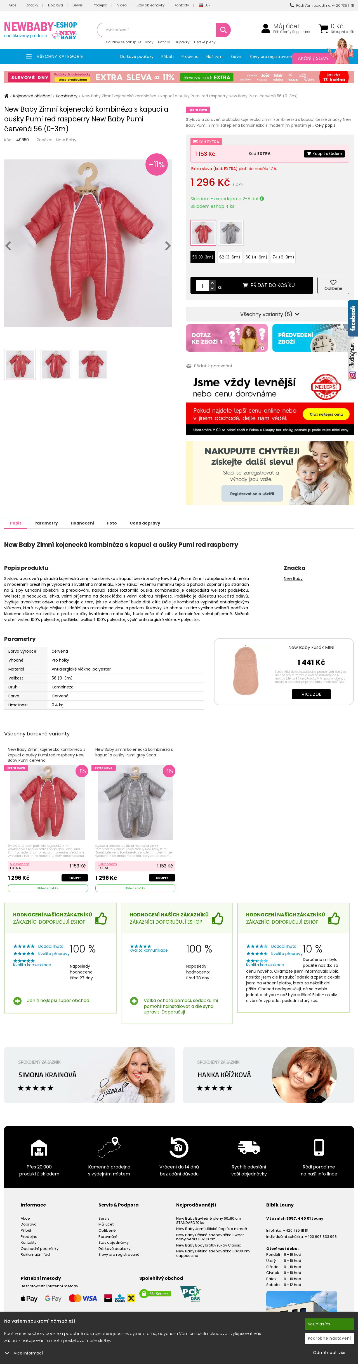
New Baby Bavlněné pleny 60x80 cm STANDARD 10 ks (208, 1216)
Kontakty (182, 5)
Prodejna (100, 5)
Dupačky (182, 42)
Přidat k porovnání (209, 361)
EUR (205, 5)
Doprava (55, 5)
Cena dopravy (158, 518)
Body (149, 42)
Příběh (167, 56)
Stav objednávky (150, 5)
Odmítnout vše (329, 1352)
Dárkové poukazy (137, 56)
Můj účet (286, 26)
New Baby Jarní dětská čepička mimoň (211, 1224)
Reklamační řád (35, 1250)
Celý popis (325, 125)
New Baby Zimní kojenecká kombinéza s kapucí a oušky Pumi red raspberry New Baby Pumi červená (47, 750)
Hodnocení (90, 518)
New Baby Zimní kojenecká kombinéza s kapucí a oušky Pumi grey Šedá (134, 747)
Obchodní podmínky (39, 1244)
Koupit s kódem (323, 153)
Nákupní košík (342, 32)
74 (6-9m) (283, 252)
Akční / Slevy (320, 58)
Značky (32, 5)
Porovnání (107, 1232)
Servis (78, 5)
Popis (17, 518)
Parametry (50, 518)
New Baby (66, 140)
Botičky (164, 42)
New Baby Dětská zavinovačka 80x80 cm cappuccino (213, 1249)
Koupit (74, 873)
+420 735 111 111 (295, 1226)
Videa (122, 5)
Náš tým (214, 56)
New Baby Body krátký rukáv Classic (208, 1240)
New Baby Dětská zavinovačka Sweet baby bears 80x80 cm (210, 1233)
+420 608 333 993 (321, 1232)
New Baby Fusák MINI (311, 642)
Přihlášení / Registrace (291, 32)
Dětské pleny (205, 42)
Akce (13, 5)
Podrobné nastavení (329, 1338)
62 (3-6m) (229, 252)
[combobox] (163, 30)
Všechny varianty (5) (270, 309)
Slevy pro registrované (271, 56)
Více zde (311, 689)
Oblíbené (107, 1226)
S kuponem (20, 859)
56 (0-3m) (202, 252)
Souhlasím (319, 1324)
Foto (123, 518)
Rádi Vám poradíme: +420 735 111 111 (322, 5)
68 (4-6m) (256, 252)
